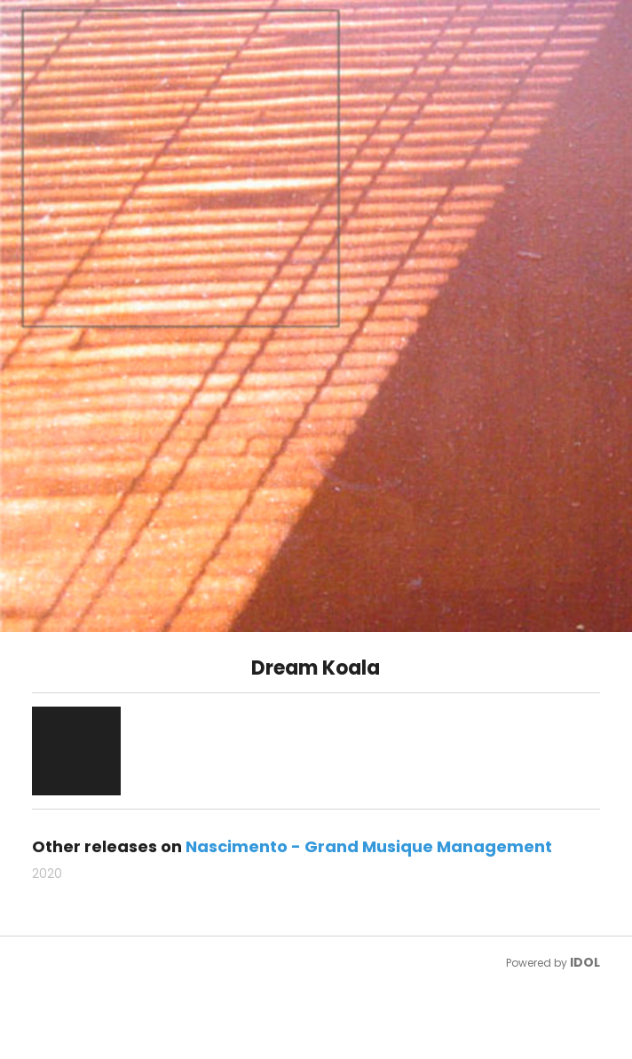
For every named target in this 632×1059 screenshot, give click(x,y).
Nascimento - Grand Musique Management (369, 846)
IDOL (585, 962)
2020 (47, 873)
